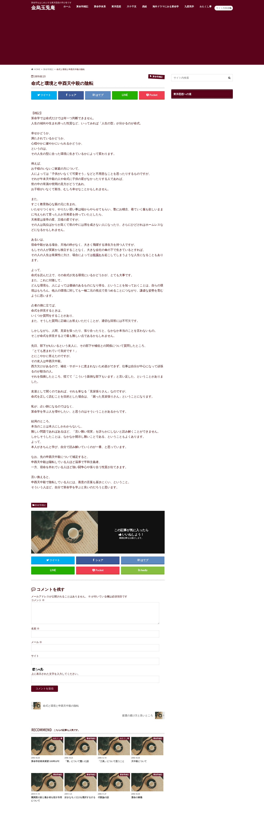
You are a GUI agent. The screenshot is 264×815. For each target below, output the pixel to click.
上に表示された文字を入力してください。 (55, 673)
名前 (35, 628)
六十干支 (131, 6)
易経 (144, 6)
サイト (35, 655)
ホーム (67, 6)
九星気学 (189, 6)
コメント (38, 600)
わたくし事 (206, 6)
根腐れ (97, 255)
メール (36, 642)
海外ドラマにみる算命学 (166, 6)
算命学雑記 (82, 6)
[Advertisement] (132, 39)
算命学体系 (100, 6)
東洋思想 (116, 6)
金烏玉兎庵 (43, 7)
